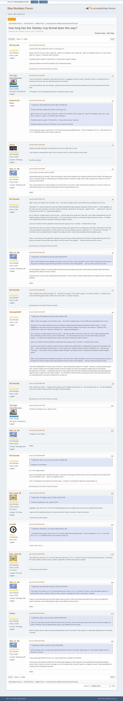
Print (112, 39)
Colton (12, 613)
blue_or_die (15, 169)
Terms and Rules (106, 698)
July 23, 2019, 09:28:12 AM (36, 524)
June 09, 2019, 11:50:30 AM (37, 144)
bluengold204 (15, 312)
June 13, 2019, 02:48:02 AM (37, 383)
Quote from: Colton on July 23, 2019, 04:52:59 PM (47, 645)
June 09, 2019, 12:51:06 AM (37, 75)
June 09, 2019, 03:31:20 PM (37, 168)
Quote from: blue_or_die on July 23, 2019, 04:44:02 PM (49, 618)
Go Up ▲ (114, 698)
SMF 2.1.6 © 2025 (11, 698)
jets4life (13, 524)
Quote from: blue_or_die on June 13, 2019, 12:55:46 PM (49, 460)
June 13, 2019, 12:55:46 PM (37, 430)
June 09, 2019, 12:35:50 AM (37, 45)
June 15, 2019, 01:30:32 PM (37, 493)
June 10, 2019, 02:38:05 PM (37, 290)
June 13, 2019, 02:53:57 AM (37, 405)
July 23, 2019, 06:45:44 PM (36, 641)
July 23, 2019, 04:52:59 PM (36, 613)
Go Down (11, 39)
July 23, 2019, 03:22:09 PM (36, 554)
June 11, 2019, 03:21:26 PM (37, 312)
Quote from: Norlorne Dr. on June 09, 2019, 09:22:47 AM (49, 529)
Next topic (110, 33)
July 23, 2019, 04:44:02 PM (36, 582)
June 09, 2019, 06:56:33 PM (37, 199)
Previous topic (100, 33)
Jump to (86, 686)
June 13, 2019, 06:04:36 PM (37, 455)
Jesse (12, 145)
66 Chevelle (14, 45)
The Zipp (13, 75)
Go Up (10, 677)
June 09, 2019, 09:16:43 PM (37, 252)
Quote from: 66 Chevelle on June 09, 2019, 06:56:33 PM (49, 257)
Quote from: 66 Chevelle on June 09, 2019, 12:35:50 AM (49, 105)
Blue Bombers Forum (20, 8)
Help (99, 698)
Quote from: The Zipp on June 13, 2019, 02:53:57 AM (48, 497)
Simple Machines (21, 698)
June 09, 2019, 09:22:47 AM (37, 100)
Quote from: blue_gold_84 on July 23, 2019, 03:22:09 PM (49, 586)
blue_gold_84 (15, 493)
